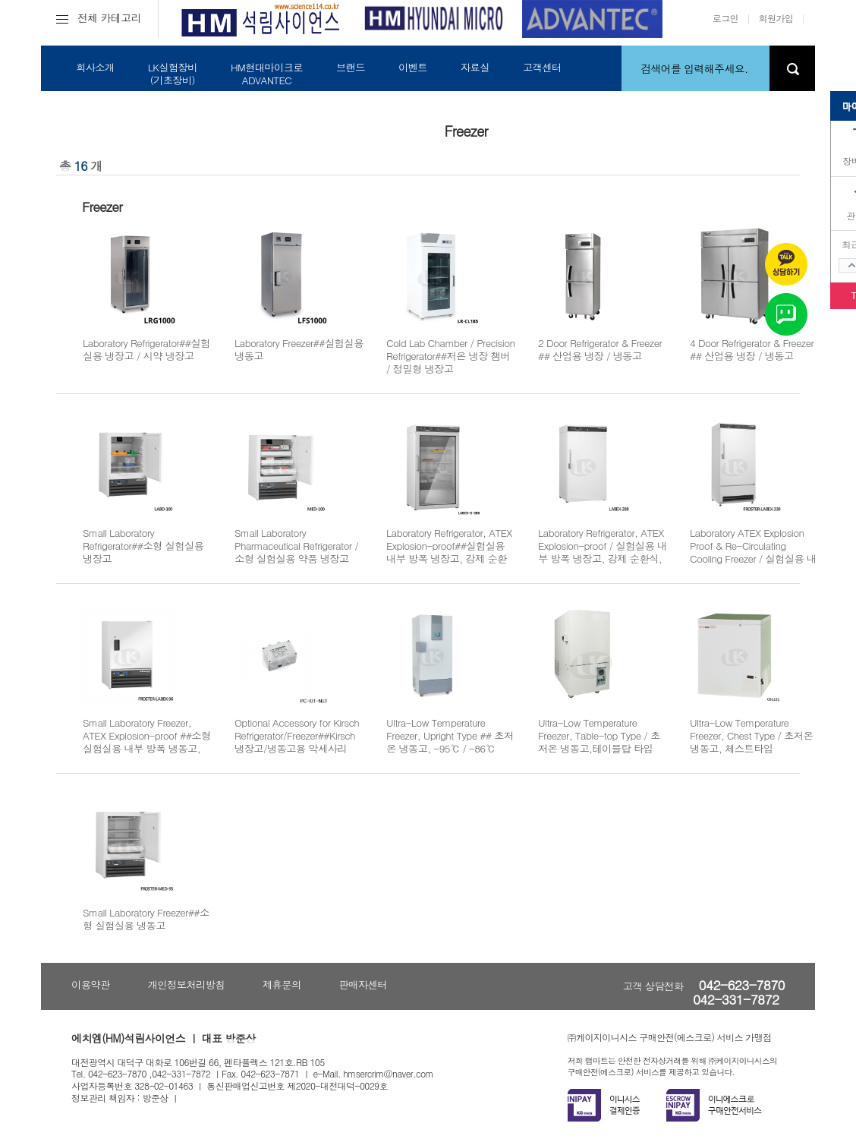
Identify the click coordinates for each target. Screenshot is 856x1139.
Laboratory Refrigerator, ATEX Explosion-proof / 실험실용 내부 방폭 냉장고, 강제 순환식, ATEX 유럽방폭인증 (602, 552)
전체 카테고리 (98, 17)
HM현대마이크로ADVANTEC (267, 73)
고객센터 (542, 67)
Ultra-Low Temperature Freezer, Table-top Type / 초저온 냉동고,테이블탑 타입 (599, 735)
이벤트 (412, 67)
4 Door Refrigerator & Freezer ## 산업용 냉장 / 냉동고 (752, 349)
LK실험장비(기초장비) (172, 73)
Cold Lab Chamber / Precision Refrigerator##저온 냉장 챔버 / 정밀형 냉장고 (450, 356)
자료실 (475, 67)
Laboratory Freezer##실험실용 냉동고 (298, 349)
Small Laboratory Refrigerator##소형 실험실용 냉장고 (143, 545)
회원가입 (776, 17)
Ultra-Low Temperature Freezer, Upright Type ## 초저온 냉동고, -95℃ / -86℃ (450, 735)
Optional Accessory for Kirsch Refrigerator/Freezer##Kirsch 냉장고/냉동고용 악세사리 (296, 735)
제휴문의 (282, 984)
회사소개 (95, 67)
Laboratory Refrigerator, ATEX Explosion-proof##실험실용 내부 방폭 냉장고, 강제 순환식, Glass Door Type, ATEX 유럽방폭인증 (450, 558)
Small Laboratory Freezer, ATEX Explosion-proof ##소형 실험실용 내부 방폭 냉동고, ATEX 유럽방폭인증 (147, 742)
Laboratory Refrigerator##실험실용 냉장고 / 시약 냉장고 (146, 349)
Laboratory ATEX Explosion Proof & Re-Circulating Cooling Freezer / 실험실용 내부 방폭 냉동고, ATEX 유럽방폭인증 (753, 558)
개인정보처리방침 (186, 984)
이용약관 (90, 984)
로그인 (725, 17)
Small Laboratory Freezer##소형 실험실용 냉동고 (146, 918)
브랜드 (350, 67)
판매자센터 (363, 984)
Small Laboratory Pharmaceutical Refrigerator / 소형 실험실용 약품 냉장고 (296, 545)
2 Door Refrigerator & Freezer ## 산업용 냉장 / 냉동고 (600, 349)
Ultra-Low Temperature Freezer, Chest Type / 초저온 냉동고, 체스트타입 (751, 735)
